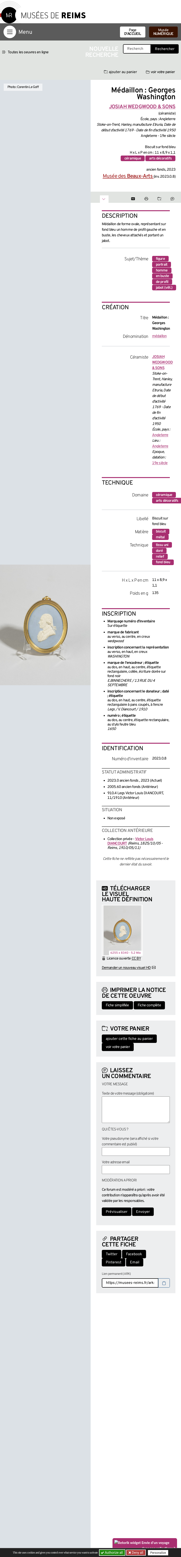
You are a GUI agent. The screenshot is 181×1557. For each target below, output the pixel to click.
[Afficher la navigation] (9, 32)
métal (160, 537)
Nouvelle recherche (101, 52)
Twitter (111, 1254)
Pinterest (113, 1262)
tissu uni (162, 545)
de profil (162, 282)
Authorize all (112, 1552)
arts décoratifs (160, 158)
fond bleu (163, 562)
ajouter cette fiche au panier (129, 1039)
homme (162, 270)
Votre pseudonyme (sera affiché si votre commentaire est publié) (130, 1141)
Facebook (134, 1254)
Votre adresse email (116, 1162)
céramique (132, 158)
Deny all (137, 1552)
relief (160, 556)
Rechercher (164, 49)
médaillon (159, 336)
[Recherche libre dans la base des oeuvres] (137, 49)
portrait (161, 264)
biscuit (161, 531)
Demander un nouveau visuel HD (126, 968)
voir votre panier (160, 72)
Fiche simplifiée (117, 1005)
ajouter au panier (120, 72)
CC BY (136, 958)
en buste (162, 276)
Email (134, 1262)
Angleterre (160, 435)
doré (159, 551)
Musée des (128, 176)
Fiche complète (149, 1005)
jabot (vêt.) (164, 287)
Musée (163, 32)
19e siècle (160, 463)
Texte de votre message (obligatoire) (128, 1093)
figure (160, 259)
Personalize (159, 1552)
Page (132, 32)
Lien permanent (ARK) (116, 1274)
